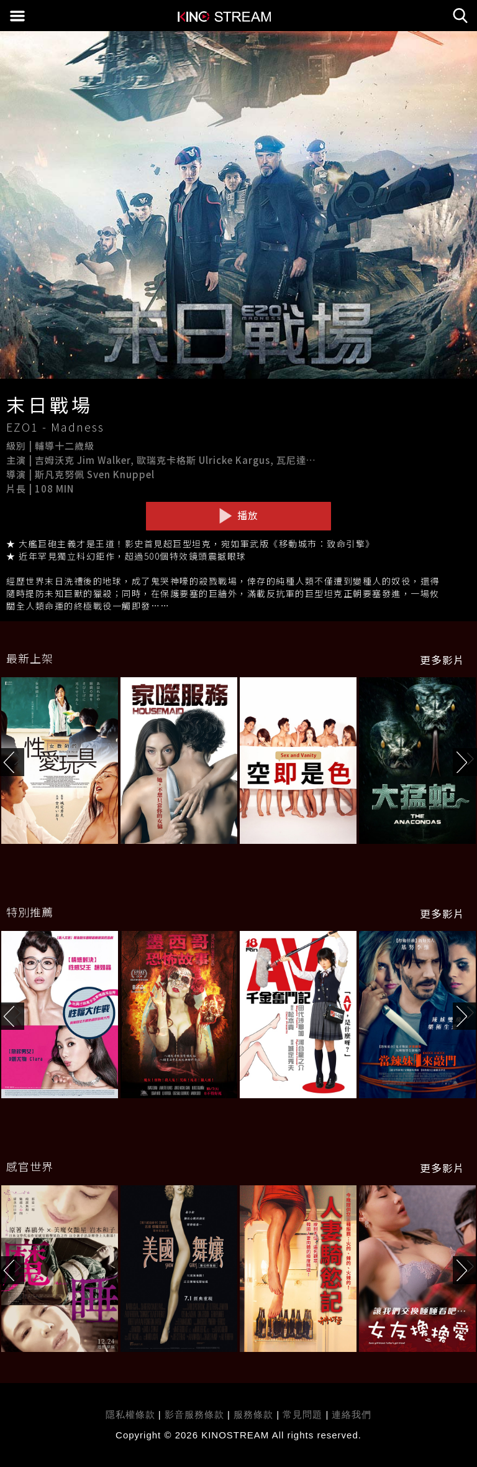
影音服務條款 (194, 1414)
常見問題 (302, 1414)
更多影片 (442, 659)
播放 (238, 515)
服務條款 (255, 1414)
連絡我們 (351, 1414)
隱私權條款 (130, 1414)
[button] (465, 762)
